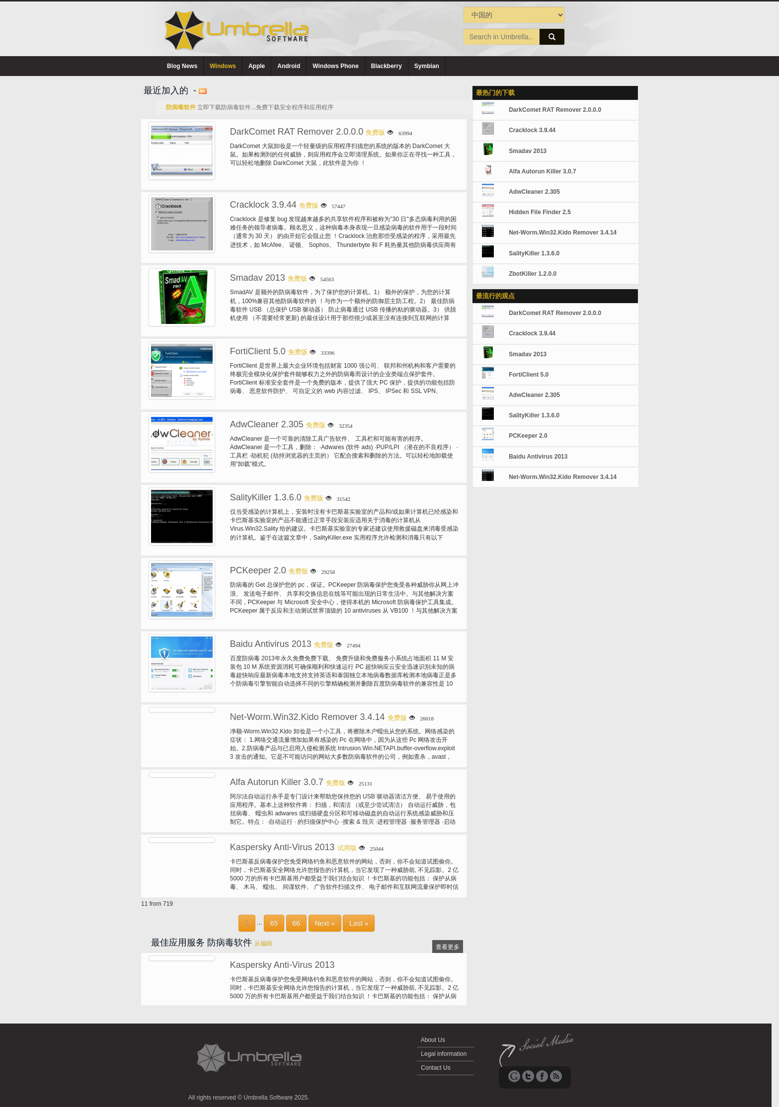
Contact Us (435, 1067)
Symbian (426, 66)
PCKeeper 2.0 (258, 570)
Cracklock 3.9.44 (263, 205)
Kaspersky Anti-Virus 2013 (282, 847)
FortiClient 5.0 (258, 351)
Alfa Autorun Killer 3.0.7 (276, 782)
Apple (256, 66)
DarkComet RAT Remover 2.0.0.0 (296, 132)
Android (288, 66)
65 (274, 923)
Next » (325, 923)
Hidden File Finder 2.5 (540, 212)
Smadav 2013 (257, 278)
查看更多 (448, 947)
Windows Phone (335, 66)
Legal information (443, 1053)
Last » (358, 923)
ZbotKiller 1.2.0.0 (532, 273)
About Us (433, 1039)
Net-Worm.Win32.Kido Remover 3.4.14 (307, 717)
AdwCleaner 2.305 (267, 424)
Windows (223, 66)
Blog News (182, 66)
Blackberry (386, 66)
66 (297, 923)
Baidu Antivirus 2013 (271, 644)
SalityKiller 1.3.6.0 (266, 497)
